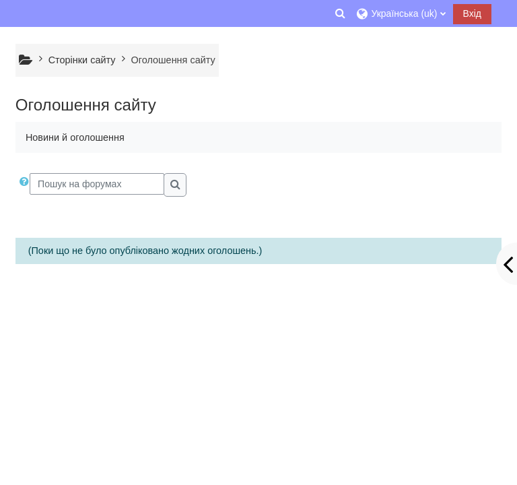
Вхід (472, 13)
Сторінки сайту (82, 60)
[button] (340, 13)
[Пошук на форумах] (97, 184)
